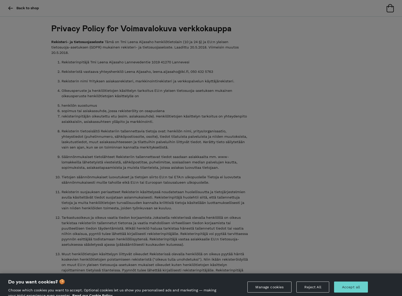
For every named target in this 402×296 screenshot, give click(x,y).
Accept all (351, 289)
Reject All (312, 289)
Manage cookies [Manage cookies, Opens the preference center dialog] (269, 289)
